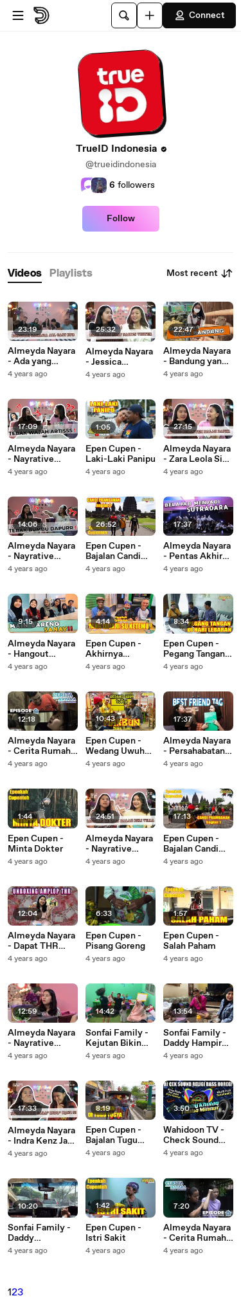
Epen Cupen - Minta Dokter (36, 844)
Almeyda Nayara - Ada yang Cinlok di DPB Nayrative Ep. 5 (41, 356)
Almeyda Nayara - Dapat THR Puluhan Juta (41, 941)
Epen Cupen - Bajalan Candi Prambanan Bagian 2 (113, 551)
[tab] (25, 274)
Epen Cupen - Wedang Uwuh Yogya (115, 746)
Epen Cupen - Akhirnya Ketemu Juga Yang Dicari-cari (118, 649)
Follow (121, 218)
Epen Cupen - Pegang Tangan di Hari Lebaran (194, 649)
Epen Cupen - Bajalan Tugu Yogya (113, 1135)
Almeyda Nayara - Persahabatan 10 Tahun (197, 746)
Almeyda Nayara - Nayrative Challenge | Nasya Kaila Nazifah (41, 1038)
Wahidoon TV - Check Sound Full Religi (193, 1135)
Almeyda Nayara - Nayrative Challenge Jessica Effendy (41, 551)
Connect (199, 15)
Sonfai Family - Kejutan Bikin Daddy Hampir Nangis (116, 1038)
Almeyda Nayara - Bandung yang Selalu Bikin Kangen (197, 356)
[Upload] (150, 15)
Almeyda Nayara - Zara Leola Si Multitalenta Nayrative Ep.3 (197, 454)
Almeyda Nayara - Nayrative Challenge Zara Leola (41, 454)
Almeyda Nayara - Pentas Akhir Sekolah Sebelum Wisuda (198, 551)
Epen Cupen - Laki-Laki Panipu (120, 454)
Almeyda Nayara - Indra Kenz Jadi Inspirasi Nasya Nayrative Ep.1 (41, 1136)
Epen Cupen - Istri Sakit (113, 1233)
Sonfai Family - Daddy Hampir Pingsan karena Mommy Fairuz (194, 1038)
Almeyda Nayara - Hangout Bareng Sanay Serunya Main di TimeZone (41, 649)
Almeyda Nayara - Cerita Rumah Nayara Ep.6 (197, 1233)
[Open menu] (18, 15)
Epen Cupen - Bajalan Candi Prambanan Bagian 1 (191, 844)
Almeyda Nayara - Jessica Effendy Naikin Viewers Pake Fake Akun (119, 357)
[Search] (124, 15)
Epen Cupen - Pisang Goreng (115, 941)
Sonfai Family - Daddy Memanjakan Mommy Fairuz (39, 1233)
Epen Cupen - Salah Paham (191, 941)
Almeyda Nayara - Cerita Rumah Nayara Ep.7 (41, 746)
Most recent (199, 273)
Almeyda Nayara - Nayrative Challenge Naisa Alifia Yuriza (119, 844)
